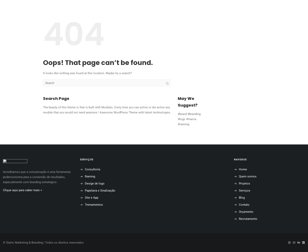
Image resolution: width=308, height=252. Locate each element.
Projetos (138, 9)
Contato (181, 9)
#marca (191, 119)
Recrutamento (248, 219)
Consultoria (92, 169)
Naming (90, 176)
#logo (181, 119)
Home (88, 9)
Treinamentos (94, 204)
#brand (182, 114)
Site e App (91, 197)
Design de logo (94, 183)
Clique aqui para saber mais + (22, 190)
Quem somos (111, 9)
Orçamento (207, 9)
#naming (183, 124)
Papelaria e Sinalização (100, 190)
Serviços (244, 190)
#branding (194, 114)
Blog (160, 9)
